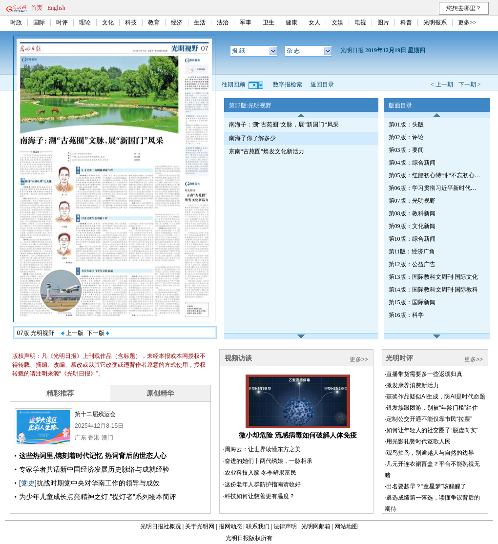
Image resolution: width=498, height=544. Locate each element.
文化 (108, 22)
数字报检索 (287, 84)
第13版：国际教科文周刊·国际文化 (433, 276)
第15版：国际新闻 (412, 302)
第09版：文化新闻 (412, 226)
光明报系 (435, 22)
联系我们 (258, 526)
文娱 (337, 22)
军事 (245, 22)
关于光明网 (199, 526)
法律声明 (285, 526)
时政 (16, 22)
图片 (383, 22)
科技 (131, 22)
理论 (85, 22)
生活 (200, 22)
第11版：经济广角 (412, 251)
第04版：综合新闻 (412, 162)
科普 (406, 22)
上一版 (72, 333)
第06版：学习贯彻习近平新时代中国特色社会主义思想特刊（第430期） (435, 188)
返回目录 (322, 84)
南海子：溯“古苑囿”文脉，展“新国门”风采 (284, 124)
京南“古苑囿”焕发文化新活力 (267, 151)
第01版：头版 (406, 124)
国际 (39, 22)
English (56, 7)
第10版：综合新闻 (412, 238)
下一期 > (469, 84)
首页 (36, 7)
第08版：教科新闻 (412, 213)
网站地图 (346, 526)
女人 (314, 22)
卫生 (268, 22)
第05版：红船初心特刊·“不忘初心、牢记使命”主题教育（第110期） (435, 175)
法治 (222, 22)
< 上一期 (442, 84)
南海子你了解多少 (252, 138)
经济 (177, 22)
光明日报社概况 (160, 526)
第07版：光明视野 (412, 200)
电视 (360, 22)
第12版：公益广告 (412, 264)
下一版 (98, 333)
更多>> (467, 22)
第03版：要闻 (406, 149)
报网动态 (230, 526)
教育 (154, 22)
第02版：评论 (406, 137)
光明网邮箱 (316, 526)
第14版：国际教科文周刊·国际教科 (433, 289)
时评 (62, 22)
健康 (291, 22)
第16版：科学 (406, 315)
